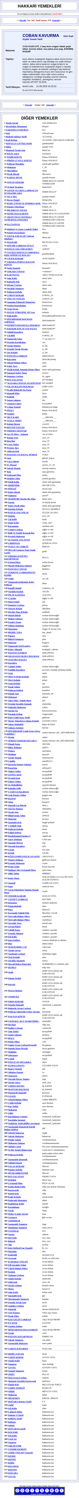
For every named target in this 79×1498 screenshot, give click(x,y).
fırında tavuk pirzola (17, 349)
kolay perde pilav (16, 505)
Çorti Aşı (12, 1439)
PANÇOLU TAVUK (17, 569)
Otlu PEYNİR (14, 1446)
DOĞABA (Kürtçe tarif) (20, 1401)
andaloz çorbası (16, 1306)
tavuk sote (13, 812)
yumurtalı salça (14, 339)
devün (11, 737)
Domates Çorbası (15, 376)
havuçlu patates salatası (19, 764)
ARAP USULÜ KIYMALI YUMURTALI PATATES (18, 218)
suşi (9, 458)
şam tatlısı (13, 1031)
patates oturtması (15, 206)
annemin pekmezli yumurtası (21, 302)
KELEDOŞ (13, 1466)
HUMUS (12, 967)
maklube (12, 1052)
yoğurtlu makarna (17, 707)
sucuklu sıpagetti (16, 960)
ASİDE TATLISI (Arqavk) (20, 1452)
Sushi (10, 972)
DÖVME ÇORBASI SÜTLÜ (20, 245)
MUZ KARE (13, 417)
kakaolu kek (13, 281)
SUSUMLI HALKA (17, 659)
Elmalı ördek (14, 978)
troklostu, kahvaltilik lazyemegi (24, 1123)
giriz (10, 673)
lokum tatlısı (14, 666)
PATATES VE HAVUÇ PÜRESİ (22, 454)
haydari (12, 1024)
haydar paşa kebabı (18, 612)
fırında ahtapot (15, 933)
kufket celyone (15, 1028)
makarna (11, 167)
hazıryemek (14, 601)
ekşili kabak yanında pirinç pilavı (23, 369)
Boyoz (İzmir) (13, 200)
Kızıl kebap (11, 140)
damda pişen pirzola (18, 1048)
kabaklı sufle (14, 788)
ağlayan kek (13, 451)
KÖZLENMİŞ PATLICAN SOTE (24, 856)
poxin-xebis (13, 866)
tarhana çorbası (16, 1275)
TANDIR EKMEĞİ (17, 1449)
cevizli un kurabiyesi (18, 791)
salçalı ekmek (14, 468)
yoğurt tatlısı (14, 771)
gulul (11, 578)
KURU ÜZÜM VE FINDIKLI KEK (24, 203)
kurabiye (12, 663)
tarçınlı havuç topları (19, 1079)
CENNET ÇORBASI (18, 899)
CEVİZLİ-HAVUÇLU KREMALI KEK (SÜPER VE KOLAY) (21, 253)
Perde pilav (13, 1316)
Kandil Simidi (14, 588)
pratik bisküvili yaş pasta (19, 390)
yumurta (12, 495)
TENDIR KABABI (17, 896)
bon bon (11, 441)
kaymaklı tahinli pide (18, 913)
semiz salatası (15, 1035)
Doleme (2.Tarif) (16, 1415)
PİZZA (10, 410)
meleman (12, 697)
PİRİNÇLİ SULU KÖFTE (19, 160)
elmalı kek (13, 1384)
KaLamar (11, 359)
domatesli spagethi (17, 1092)
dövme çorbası (14, 285)
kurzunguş (13, 526)
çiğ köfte (12, 519)
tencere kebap (15, 608)
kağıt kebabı (14, 1197)
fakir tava (12, 366)
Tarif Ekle (57, 14)
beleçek (11, 1241)
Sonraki (56, 20)
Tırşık (11, 1210)
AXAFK (12, 1096)
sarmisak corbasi (16, 954)
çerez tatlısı (13, 444)
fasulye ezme (14, 622)
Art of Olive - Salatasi (17, 434)
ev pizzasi (12, 465)
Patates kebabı (15, 1169)
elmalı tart (13, 693)
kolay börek (14, 492)
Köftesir (12, 1422)
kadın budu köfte (17, 1186)
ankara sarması (15, 727)
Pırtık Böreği (13, 174)
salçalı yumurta (15, 1340)
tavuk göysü (14, 950)
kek (9, 471)
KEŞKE (12, 1456)
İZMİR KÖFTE (14, 157)
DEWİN (12, 1459)
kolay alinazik (15, 649)
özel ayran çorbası (17, 1377)
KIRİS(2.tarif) (15, 1418)
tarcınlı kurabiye (16, 846)
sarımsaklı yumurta (17, 1224)
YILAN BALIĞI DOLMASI (20, 386)
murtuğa (12, 1251)
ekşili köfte (13, 482)
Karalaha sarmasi (16, 1120)
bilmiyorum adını (16, 815)
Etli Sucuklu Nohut (17, 1265)
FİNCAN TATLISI (16, 298)
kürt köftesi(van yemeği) (20, 1248)
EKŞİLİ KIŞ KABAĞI (17, 213)
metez (11, 1289)
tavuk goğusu (15, 1285)
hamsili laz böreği (17, 805)
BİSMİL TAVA (15, 632)
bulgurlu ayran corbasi (19, 1008)
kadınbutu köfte (16, 1203)
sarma (11, 502)
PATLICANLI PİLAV (18, 512)
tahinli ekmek (15, 1163)
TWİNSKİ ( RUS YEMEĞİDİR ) (23, 1021)
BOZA (11, 1038)
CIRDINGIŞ (14, 543)
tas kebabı (12, 352)
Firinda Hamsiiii (16, 1005)
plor (10, 943)
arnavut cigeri (14, 403)
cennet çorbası (15, 529)
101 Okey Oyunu (26, 1486)
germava (12, 1217)
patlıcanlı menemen (17, 1200)
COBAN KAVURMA (18, 1348)
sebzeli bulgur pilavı (17, 362)
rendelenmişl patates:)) (19, 836)
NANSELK (13, 1231)
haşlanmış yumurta (17, 1227)
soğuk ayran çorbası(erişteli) (22, 1045)
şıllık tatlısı (13, 873)
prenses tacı (13, 448)
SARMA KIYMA (16, 1086)
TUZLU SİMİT (14, 420)
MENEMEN (14, 1398)
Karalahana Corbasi (17, 1116)
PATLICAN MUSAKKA (19, 1062)
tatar (10, 802)
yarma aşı (13, 710)
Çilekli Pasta (14, 930)
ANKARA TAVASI (16, 271)
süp (10, 1244)
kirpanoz (12, 902)
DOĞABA (13, 1473)
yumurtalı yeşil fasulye (19, 646)
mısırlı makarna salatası (20, 565)
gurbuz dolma (15, 1326)
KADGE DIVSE (14, 177)
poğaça (11, 751)
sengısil (11, 883)
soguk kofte (14, 1360)
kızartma (12, 768)
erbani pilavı (14, 562)
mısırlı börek (14, 615)
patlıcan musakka (15, 164)
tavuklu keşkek (15, 591)
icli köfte (12, 1408)
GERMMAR (14, 1220)
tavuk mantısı (14, 345)
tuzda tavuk (12, 123)
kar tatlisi (13, 1106)
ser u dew (12, 196)
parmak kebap (15, 714)
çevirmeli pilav (15, 1183)
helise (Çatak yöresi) (18, 1214)
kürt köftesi (14, 940)
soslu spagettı (13, 268)
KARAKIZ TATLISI (18, 1261)
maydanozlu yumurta (18, 1299)
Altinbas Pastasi (15, 1072)
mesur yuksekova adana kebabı (23, 721)
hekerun (12, 642)
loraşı (11, 849)
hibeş (8, 147)
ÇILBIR (11, 335)
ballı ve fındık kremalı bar (21, 533)
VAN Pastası (14, 1312)
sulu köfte (12, 278)
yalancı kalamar (16, 625)
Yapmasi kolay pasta (17, 373)
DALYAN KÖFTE (16, 1016)
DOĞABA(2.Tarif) (17, 1429)
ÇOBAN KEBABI (15, 295)
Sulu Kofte (13, 1292)
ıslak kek (12, 1282)
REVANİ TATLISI (15, 427)
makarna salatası (16, 1143)
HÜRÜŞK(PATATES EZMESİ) (23, 1329)
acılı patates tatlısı (17, 795)
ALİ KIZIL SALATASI (19, 539)
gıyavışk (12, 1258)
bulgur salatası (15, 618)
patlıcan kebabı (14, 292)
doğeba (11, 516)
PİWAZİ (12, 488)
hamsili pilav (13, 393)
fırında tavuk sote (17, 1302)
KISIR (11, 853)
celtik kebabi (14, 1103)
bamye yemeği (15, 1069)
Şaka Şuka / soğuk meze (19, 700)
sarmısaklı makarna (18, 1343)
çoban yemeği (14, 407)
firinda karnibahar (16, 342)
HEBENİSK (14, 485)
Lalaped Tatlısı (15, 1411)
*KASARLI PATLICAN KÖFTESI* (24, 383)
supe (10, 886)
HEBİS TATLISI (16, 1354)
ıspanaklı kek (14, 822)
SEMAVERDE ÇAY (17, 947)
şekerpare (13, 1055)
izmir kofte (13, 522)
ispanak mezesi (15, 843)
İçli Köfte (12, 937)
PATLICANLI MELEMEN (20, 249)
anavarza (12, 1075)
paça (10, 909)
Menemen (12, 629)
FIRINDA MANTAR (17, 431)
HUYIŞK (12, 1238)
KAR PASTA (13, 275)
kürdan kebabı (15, 509)
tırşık (11, 1333)
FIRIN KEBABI (16, 1001)
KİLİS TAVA (13, 153)
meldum (12, 754)
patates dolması (15, 860)
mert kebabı (14, 680)
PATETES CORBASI (17, 356)
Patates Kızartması (16, 232)
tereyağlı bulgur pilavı (19, 916)
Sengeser (12, 1442)
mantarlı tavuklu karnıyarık (22, 1381)
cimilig (11, 761)
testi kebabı (14, 957)
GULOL (12, 1476)
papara (11, 636)
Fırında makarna (16, 863)
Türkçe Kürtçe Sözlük (39, 1486)
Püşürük (12, 1309)
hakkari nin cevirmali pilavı (22, 870)
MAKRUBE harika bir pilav (22, 499)
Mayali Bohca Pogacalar (19, 964)
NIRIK (11, 1391)
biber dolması (15, 747)
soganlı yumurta (16, 1371)
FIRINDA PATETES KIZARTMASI (16, 557)
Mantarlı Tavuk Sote (15, 150)
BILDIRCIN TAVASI (17, 210)
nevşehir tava (15, 923)
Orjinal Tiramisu (15, 187)
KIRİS (11, 1463)
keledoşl (12, 1180)
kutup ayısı (12, 437)
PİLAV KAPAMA (16, 595)
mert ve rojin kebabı (18, 676)
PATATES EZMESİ (17, 653)
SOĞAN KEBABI (15, 182)
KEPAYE (12, 1469)
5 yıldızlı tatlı (14, 826)
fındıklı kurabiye (16, 670)
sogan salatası (14, 400)
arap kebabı (14, 683)
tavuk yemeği (14, 757)
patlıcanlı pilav (14, 475)
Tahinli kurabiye (15, 332)
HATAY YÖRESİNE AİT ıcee (21, 312)
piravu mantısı (15, 990)
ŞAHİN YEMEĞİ (16, 1388)
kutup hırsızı (13, 424)
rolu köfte (12, 315)
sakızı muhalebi (16, 724)
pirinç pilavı (14, 1041)
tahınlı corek (14, 1146)
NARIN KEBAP (16, 1357)
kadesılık (12, 1255)
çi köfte (12, 598)
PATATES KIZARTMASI (20, 1336)
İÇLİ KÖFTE (13, 224)
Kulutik (10, 396)
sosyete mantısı (15, 808)
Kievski (11, 984)
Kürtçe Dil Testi (53, 1486)
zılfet (10, 1113)
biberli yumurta (16, 639)
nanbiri (10, 414)
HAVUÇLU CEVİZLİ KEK (19, 143)
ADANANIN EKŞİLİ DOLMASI (23, 656)
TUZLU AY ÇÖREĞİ (18, 546)
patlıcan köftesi (15, 690)
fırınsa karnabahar (16, 305)
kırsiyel (12, 798)
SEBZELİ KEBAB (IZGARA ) (22, 740)
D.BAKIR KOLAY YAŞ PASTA (22, 328)
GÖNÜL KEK (15, 774)
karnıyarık (13, 1190)
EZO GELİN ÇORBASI (19, 1319)
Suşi (8, 133)
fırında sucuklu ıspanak (20, 704)
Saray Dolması (15, 839)
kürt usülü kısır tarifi (19, 717)
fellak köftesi (14, 832)
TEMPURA (13, 996)
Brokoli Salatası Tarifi (16, 136)
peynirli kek (14, 778)
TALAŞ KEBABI (16, 1166)
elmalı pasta (14, 744)
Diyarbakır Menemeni (16, 126)
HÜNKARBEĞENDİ (18, 1173)
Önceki (22, 20)
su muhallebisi (15, 785)
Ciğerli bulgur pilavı (18, 1268)
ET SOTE (12, 1323)
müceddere (12, 170)
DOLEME (13, 1432)
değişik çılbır (13, 478)
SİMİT (11, 1374)
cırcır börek (13, 461)
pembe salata (14, 1139)
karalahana (13, 1207)
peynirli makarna (16, 536)
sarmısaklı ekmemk (17, 1159)
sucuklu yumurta (15, 288)
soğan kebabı (14, 1278)
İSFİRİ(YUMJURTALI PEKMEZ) (23, 325)
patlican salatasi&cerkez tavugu (24, 1011)
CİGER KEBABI (15, 258)
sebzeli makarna (16, 1133)
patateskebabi (14, 906)
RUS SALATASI (15, 379)
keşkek (11, 1272)
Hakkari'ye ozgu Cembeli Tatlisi (22, 229)
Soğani (11, 1425)
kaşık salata (14, 687)
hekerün (12, 819)
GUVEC (12, 1367)
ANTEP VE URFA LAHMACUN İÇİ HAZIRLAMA (21, 191)
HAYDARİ (12, 242)
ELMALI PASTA (16, 1065)
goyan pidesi (14, 926)
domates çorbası (16, 605)
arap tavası (12, 309)
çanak (11, 1058)
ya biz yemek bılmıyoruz (20, 1150)
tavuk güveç (14, 1082)
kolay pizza (13, 878)
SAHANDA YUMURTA (17, 130)
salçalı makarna (16, 1136)
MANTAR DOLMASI (18, 1089)
